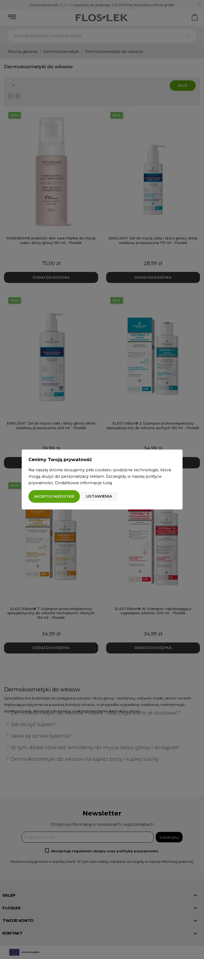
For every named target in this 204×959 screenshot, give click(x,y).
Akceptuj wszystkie (54, 496)
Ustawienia (99, 496)
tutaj (107, 482)
